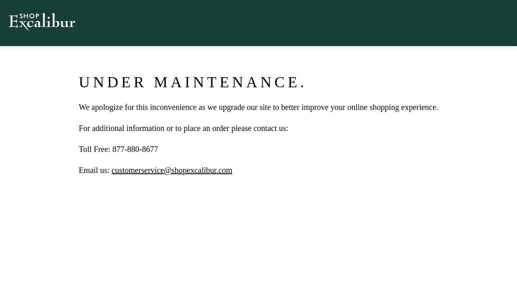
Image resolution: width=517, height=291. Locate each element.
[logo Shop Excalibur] (42, 11)
